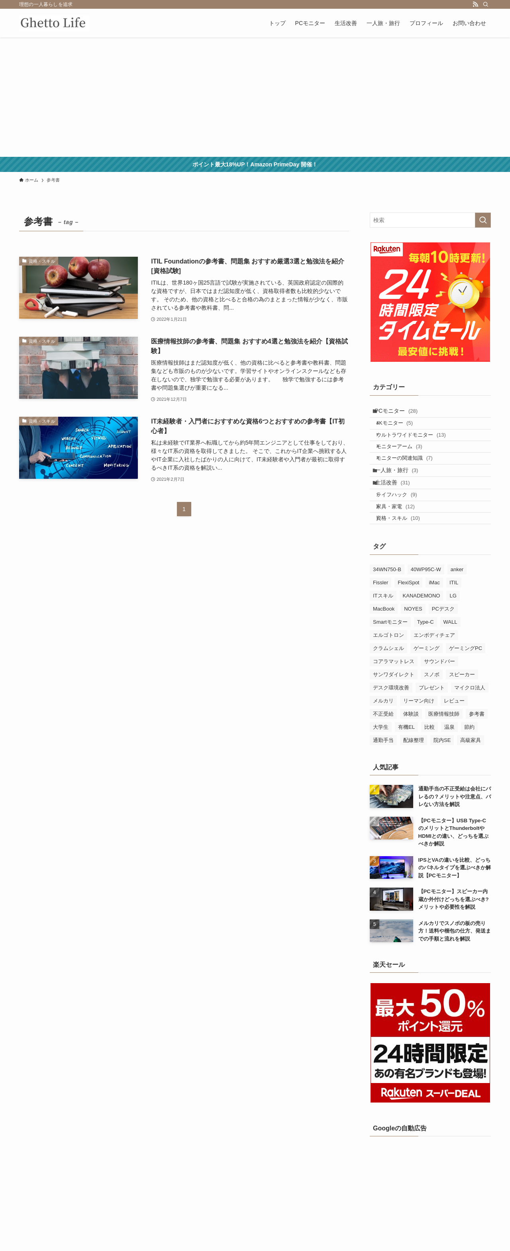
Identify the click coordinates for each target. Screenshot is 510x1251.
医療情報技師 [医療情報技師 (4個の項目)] (443, 752)
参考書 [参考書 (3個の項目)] (476, 752)
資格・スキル (404, 554)
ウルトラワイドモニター (417, 444)
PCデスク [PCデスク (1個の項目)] (443, 647)
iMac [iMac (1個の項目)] (434, 620)
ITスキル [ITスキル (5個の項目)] (383, 633)
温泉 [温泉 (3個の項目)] (449, 765)
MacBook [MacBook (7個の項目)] (383, 647)
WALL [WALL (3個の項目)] (450, 660)
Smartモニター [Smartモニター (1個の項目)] (390, 660)
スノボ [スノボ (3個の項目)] (431, 712)
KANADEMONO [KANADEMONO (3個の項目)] (421, 633)
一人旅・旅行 (401, 491)
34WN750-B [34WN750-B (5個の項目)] (387, 607)
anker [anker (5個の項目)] (457, 607)
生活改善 (397, 507)
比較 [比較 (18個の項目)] (429, 765)
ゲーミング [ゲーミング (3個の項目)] (426, 686)
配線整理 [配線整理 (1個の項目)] (413, 778)
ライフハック (402, 523)
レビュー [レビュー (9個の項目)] (454, 739)
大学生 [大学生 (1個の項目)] (380, 765)
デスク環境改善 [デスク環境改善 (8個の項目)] (391, 725)
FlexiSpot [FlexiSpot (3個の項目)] (408, 620)
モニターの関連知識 (410, 475)
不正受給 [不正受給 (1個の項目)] (383, 752)
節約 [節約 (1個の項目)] (469, 765)
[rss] (475, 4)
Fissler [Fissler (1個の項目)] (380, 620)
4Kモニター (400, 429)
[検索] (486, 4)
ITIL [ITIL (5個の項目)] (453, 620)
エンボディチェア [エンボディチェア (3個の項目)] (434, 673)
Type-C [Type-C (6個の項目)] (425, 660)
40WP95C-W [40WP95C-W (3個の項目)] (426, 607)
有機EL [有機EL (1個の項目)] (406, 765)
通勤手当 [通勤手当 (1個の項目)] (383, 778)
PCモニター (401, 413)
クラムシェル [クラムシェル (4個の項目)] (388, 686)
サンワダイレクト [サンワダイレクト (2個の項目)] (393, 712)
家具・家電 (401, 539)
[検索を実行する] (483, 220)
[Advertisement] (255, 97)
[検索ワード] (430, 220)
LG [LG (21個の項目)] (452, 633)
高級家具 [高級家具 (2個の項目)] (470, 778)
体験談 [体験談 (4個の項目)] (411, 752)
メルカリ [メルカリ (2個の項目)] (383, 739)
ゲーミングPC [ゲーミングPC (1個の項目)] (465, 686)
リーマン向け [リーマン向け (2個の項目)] (418, 739)
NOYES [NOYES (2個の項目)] (413, 647)
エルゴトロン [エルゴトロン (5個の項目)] (388, 673)
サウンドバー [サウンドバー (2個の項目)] (439, 699)
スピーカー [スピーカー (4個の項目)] (462, 712)
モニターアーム (405, 460)
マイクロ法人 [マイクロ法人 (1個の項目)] (469, 725)
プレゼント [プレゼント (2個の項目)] (432, 725)
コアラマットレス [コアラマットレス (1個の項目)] (393, 699)
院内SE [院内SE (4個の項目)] (442, 778)
